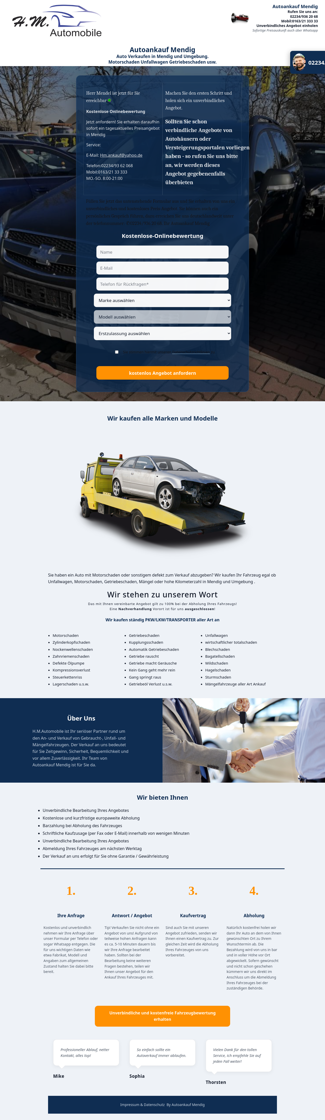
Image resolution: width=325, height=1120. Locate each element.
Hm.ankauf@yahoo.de (121, 155)
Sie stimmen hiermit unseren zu (169, 352)
